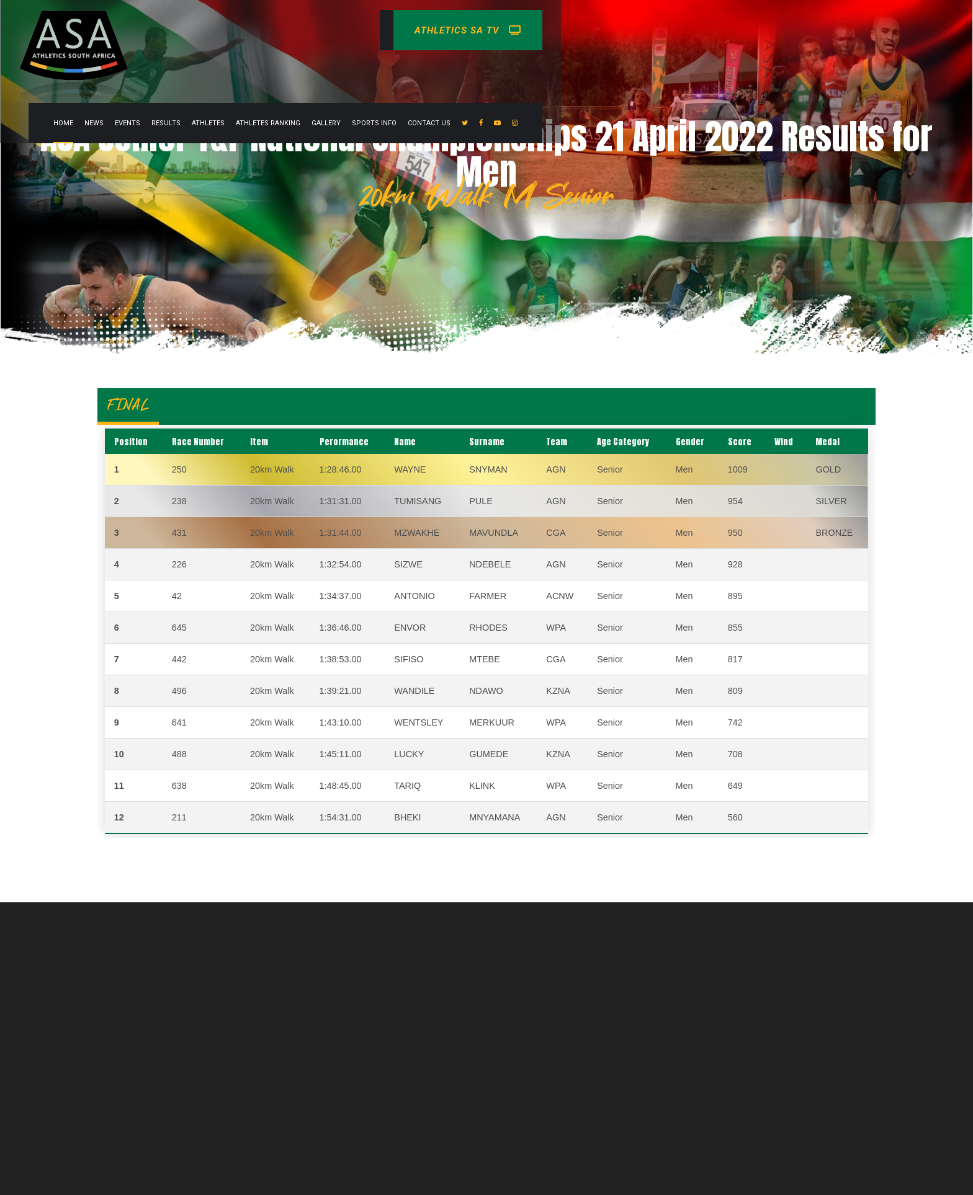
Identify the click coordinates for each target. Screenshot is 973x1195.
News (342, 30)
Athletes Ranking (517, 30)
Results (414, 30)
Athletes (457, 30)
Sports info (623, 30)
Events (376, 30)
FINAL (128, 405)
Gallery (575, 30)
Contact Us (678, 30)
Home (312, 30)
